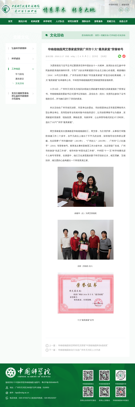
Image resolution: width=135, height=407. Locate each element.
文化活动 (121, 35)
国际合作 (86, 21)
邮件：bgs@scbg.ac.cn (19, 393)
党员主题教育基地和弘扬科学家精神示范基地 (20, 96)
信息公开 (123, 21)
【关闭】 (103, 56)
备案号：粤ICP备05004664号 (46, 382)
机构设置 (35, 21)
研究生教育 (73, 21)
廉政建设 (19, 79)
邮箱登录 (125, 5)
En (121, 10)
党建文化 (111, 21)
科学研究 (47, 21)
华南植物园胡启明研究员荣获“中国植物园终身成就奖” (83, 345)
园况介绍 (22, 21)
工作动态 (113, 35)
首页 (10, 21)
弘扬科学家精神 (19, 48)
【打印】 (95, 56)
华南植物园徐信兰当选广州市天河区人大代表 (79, 350)
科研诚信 (16, 58)
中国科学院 (113, 5)
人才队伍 (60, 21)
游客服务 (98, 21)
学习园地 (19, 74)
